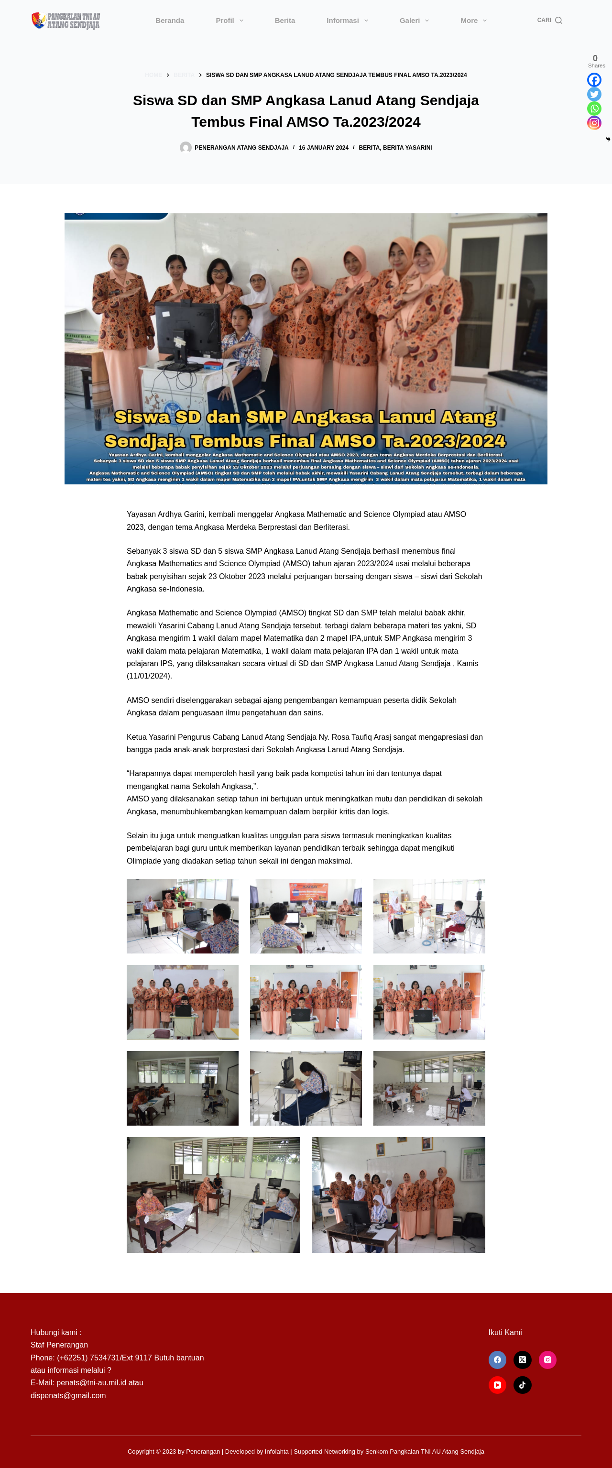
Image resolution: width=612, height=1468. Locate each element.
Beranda (169, 20)
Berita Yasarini (407, 147)
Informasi (349, 20)
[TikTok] (523, 1385)
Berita (285, 20)
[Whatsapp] (594, 108)
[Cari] (549, 20)
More (475, 20)
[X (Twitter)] (523, 1360)
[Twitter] (594, 94)
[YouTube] (498, 1385)
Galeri (416, 20)
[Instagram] (594, 123)
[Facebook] (594, 80)
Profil (231, 20)
